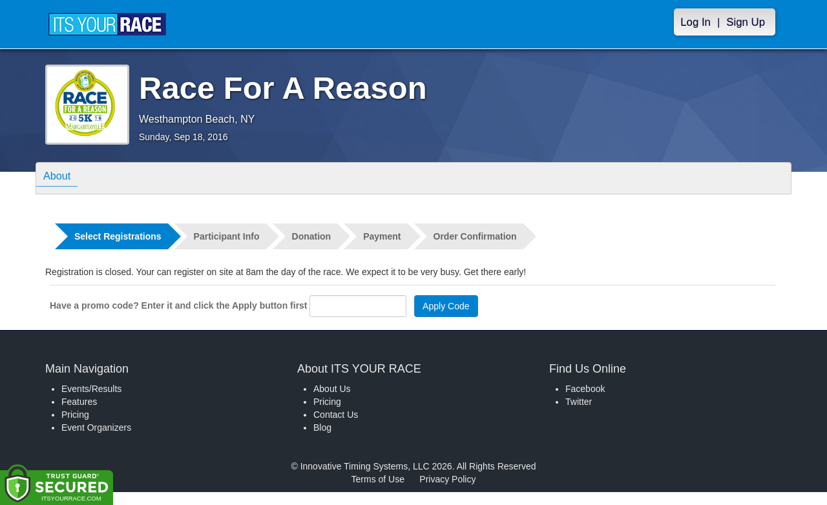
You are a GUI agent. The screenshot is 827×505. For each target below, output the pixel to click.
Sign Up (745, 22)
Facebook (585, 389)
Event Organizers (96, 427)
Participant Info (227, 236)
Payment (382, 236)
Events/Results (91, 389)
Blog (322, 427)
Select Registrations (118, 236)
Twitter (578, 402)
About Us (332, 389)
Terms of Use (377, 479)
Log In (695, 22)
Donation (311, 236)
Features (79, 402)
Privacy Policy (447, 479)
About (60, 177)
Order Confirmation (475, 236)
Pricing (75, 414)
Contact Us (335, 414)
